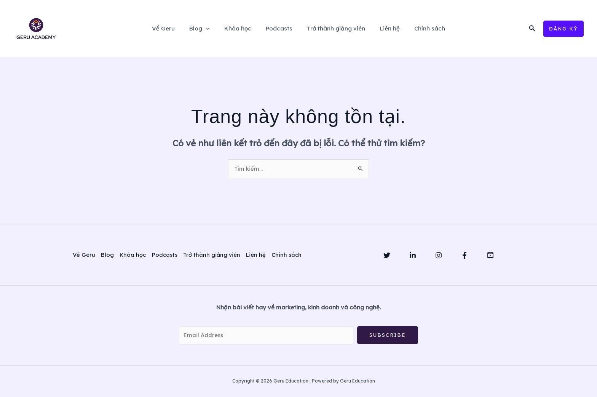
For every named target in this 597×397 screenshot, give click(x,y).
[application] (212, 29)
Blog (206, 29)
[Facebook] (464, 255)
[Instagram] (438, 255)
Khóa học (240, 28)
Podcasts (279, 28)
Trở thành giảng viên (333, 28)
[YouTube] (490, 255)
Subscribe (387, 335)
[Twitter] (386, 255)
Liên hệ (383, 28)
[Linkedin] (412, 255)
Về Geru (172, 28)
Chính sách (420, 28)
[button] (532, 29)
